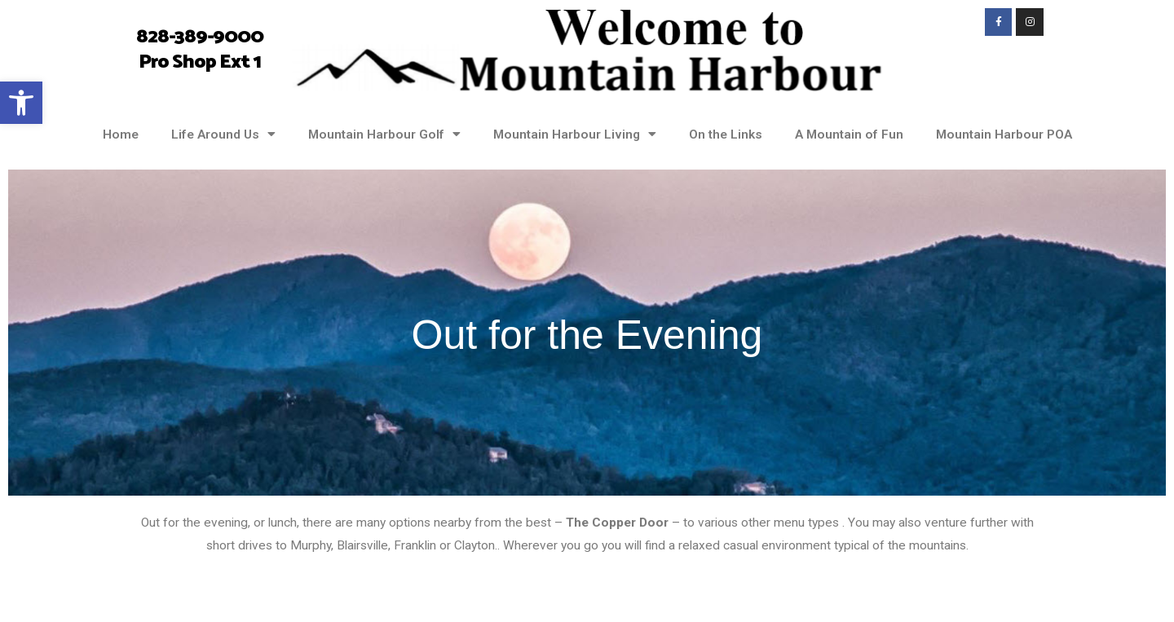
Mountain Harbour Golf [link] (384, 134)
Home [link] (121, 134)
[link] (21, 103)
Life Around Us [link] (223, 134)
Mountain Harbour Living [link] (574, 134)
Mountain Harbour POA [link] (1004, 134)
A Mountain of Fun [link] (849, 134)
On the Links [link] (725, 134)
